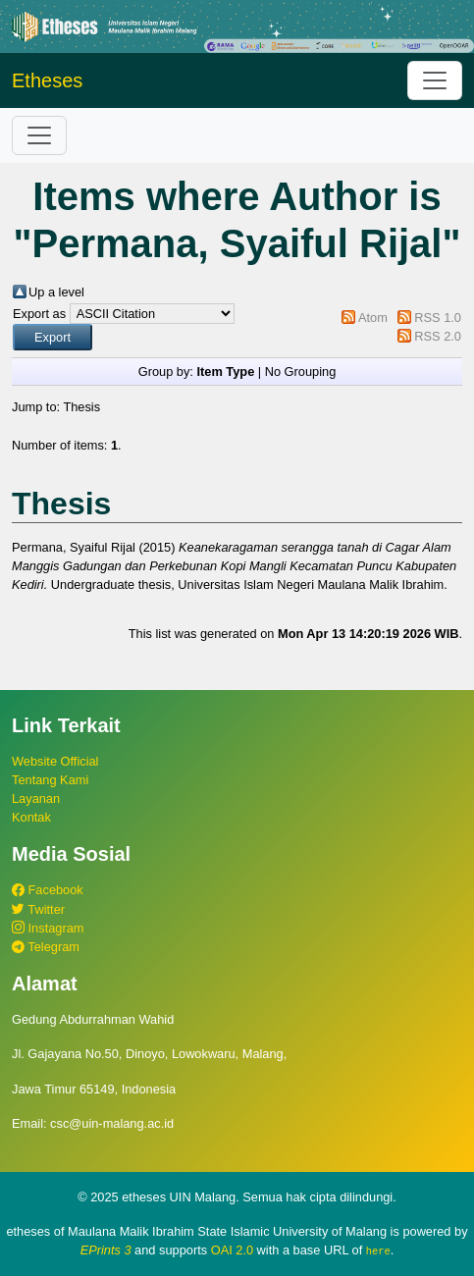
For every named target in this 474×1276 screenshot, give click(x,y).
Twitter (38, 909)
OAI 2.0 (232, 1250)
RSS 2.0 (437, 336)
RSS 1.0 (437, 317)
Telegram (45, 946)
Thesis (81, 406)
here (378, 1250)
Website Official (55, 761)
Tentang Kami (50, 779)
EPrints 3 (106, 1250)
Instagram (47, 928)
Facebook (47, 889)
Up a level (56, 292)
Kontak (31, 817)
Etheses (47, 80)
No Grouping (301, 371)
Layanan (36, 798)
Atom (373, 317)
